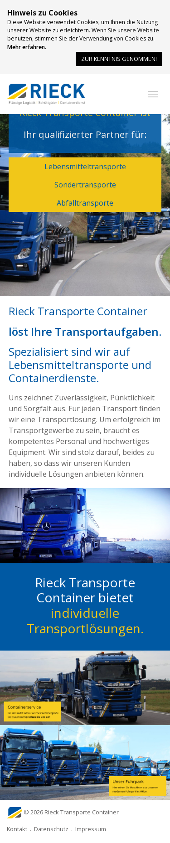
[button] (152, 94)
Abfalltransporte (85, 203)
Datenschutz (51, 829)
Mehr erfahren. (26, 47)
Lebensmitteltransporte (85, 167)
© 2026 (71, 812)
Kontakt (17, 829)
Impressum (90, 829)
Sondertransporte (85, 185)
